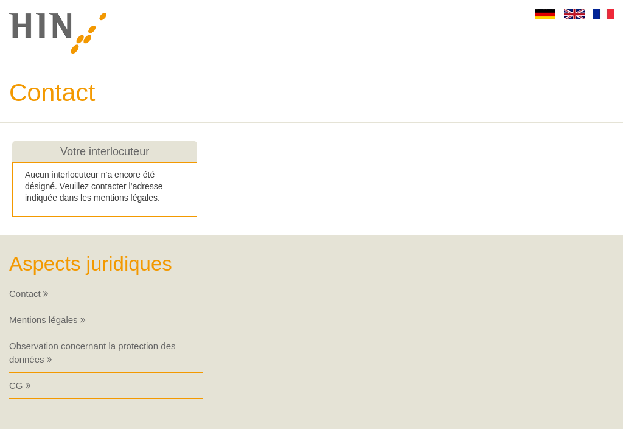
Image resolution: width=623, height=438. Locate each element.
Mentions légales (47, 320)
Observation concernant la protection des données (92, 352)
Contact (29, 293)
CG (20, 385)
